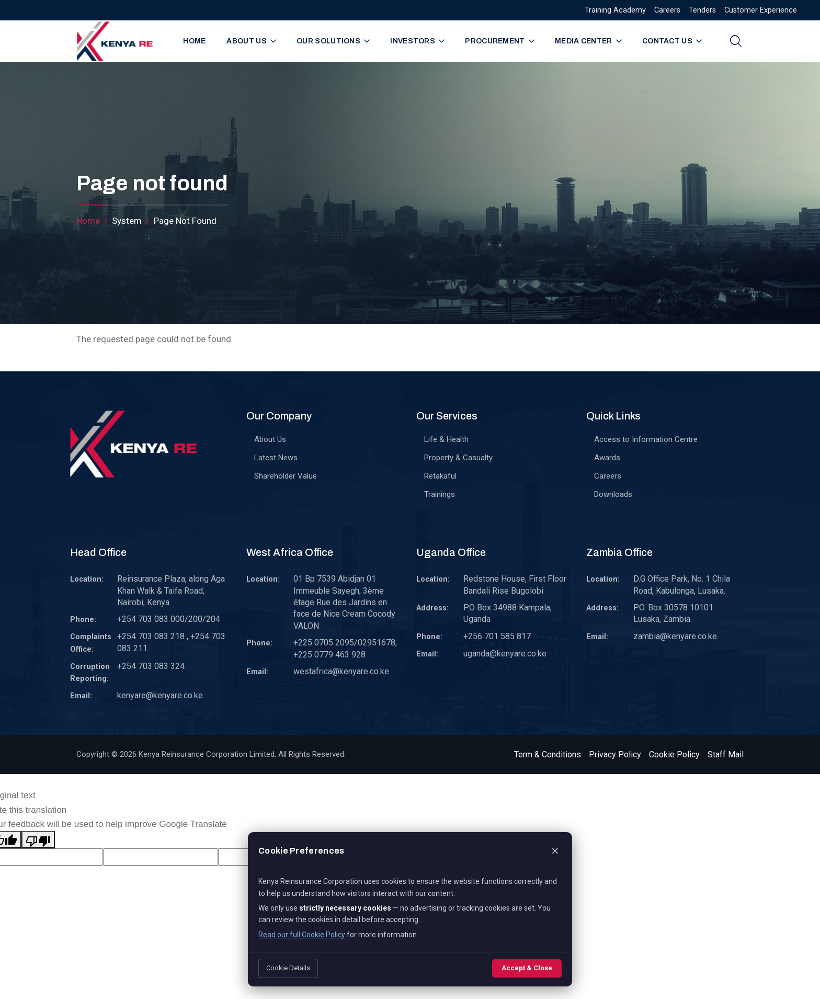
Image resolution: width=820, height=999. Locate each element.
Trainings (439, 494)
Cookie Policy (674, 754)
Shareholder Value (285, 476)
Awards (607, 457)
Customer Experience (760, 10)
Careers (667, 10)
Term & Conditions (547, 754)
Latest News (276, 457)
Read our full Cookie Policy (301, 934)
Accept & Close (527, 968)
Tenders (702, 10)
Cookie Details (288, 968)
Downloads (613, 494)
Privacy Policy (615, 754)
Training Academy (615, 10)
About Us (270, 439)
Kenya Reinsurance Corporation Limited (207, 754)
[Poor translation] (38, 839)
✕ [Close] (555, 851)
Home (194, 41)
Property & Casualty (458, 457)
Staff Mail (726, 754)
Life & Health (446, 439)
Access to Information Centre (646, 439)
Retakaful (440, 476)
